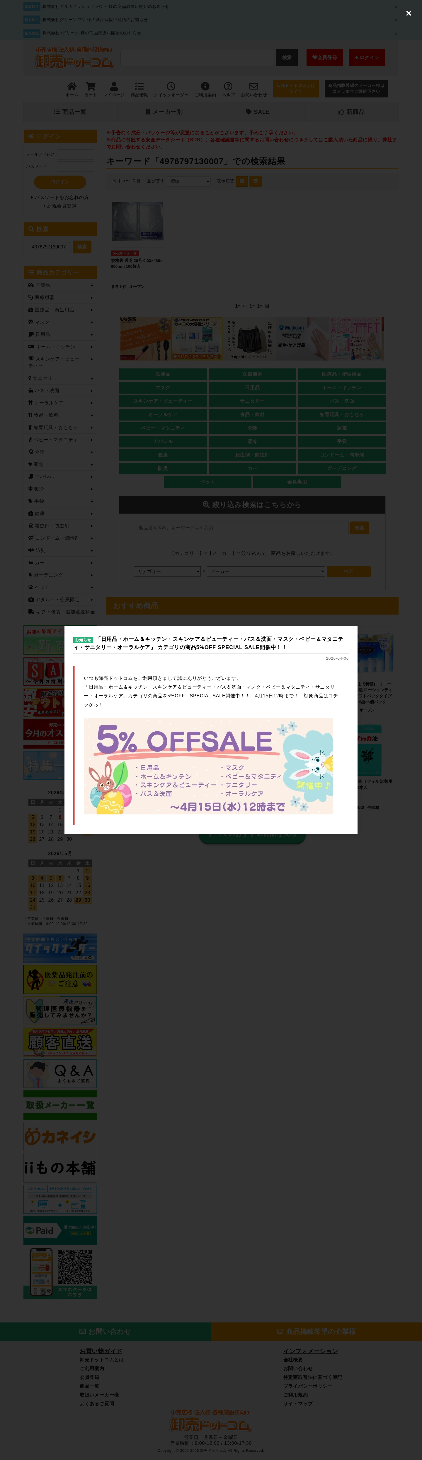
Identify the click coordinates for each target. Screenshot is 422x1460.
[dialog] (211, 729)
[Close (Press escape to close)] (408, 13)
